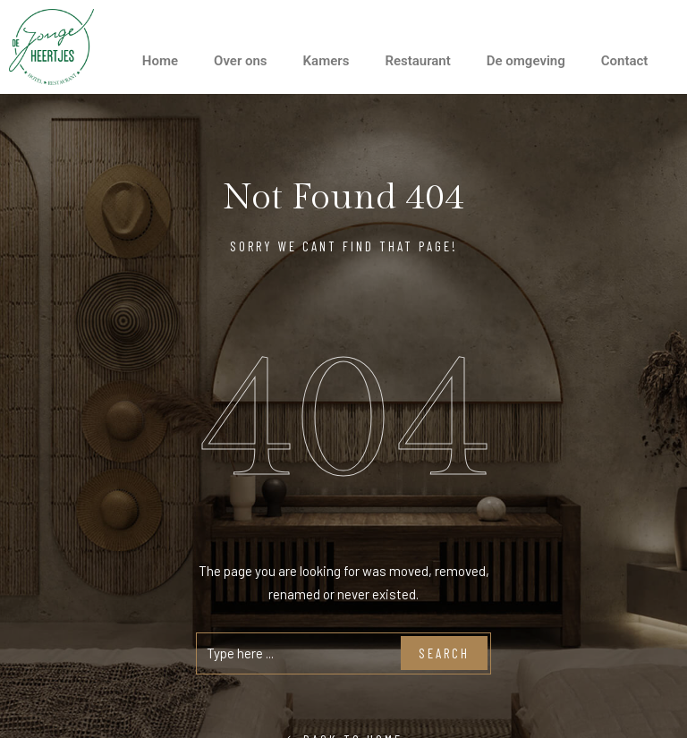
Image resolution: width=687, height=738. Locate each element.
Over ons (240, 61)
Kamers (326, 61)
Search (444, 653)
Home (160, 61)
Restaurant (417, 61)
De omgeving (526, 61)
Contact (625, 61)
